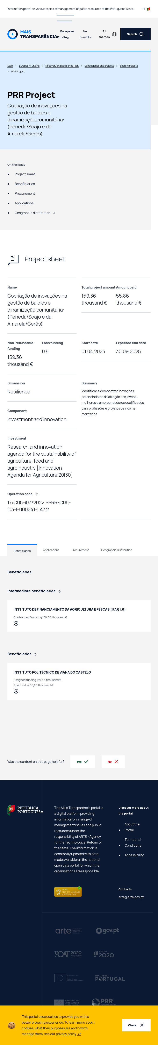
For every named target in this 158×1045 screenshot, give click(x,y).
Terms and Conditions (133, 842)
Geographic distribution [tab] (116, 550)
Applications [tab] (51, 550)
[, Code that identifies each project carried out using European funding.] (38, 494)
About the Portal (132, 827)
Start (10, 65)
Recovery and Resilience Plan (62, 65)
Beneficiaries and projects (99, 65)
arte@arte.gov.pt (131, 897)
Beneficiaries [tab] (22, 551)
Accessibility (134, 855)
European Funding (65, 34)
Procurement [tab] (80, 550)
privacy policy (68, 1034)
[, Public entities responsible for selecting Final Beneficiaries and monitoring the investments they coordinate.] (61, 591)
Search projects (129, 65)
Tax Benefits (85, 34)
